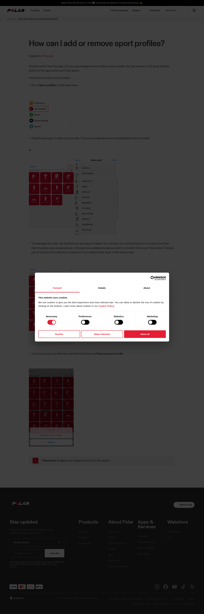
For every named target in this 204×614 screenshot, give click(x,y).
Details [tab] (102, 288)
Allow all (144, 334)
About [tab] (146, 288)
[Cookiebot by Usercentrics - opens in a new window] (153, 278)
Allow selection (102, 334)
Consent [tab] (57, 288)
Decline (59, 334)
